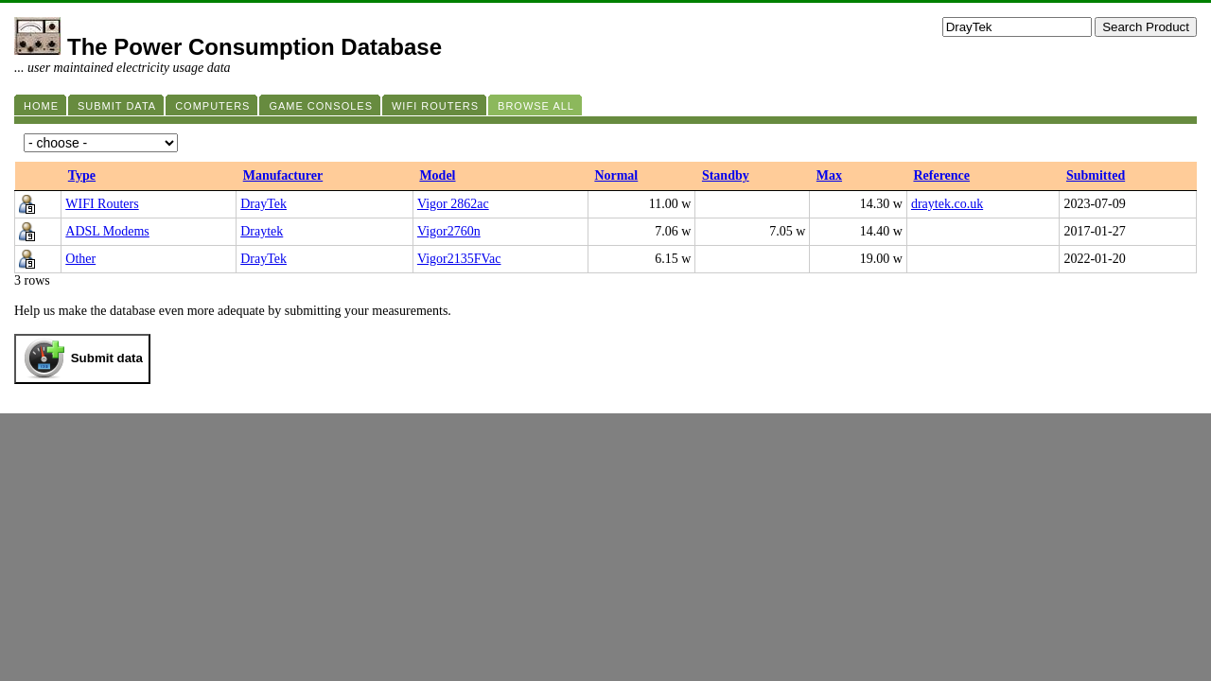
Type (82, 175)
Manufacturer (283, 175)
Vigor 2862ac (453, 204)
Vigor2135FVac (459, 259)
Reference (941, 175)
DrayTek (263, 204)
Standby (725, 175)
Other (80, 259)
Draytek (261, 231)
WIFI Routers (101, 204)
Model (437, 175)
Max (829, 175)
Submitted (1095, 175)
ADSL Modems (107, 231)
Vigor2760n (449, 231)
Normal (616, 175)
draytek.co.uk (947, 204)
